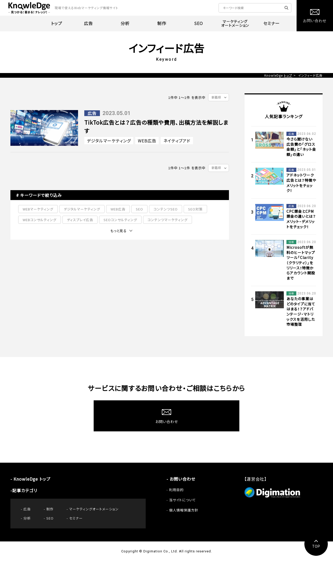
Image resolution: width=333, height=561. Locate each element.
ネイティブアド (176, 140)
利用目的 (176, 489)
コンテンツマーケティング (168, 219)
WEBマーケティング (38, 209)
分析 (27, 518)
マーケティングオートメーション (94, 508)
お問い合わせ (182, 479)
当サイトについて (182, 499)
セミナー (76, 518)
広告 (27, 508)
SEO (139, 209)
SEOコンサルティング (120, 219)
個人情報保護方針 (183, 510)
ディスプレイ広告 (80, 219)
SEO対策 (195, 209)
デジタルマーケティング (109, 140)
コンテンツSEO (165, 209)
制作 (50, 508)
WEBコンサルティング (39, 219)
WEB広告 (147, 140)
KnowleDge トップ (32, 479)
